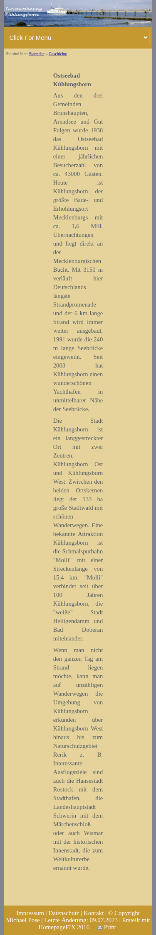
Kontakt (94, 913)
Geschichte (58, 53)
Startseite (37, 53)
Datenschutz (63, 913)
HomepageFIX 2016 (63, 927)
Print (106, 927)
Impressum (30, 913)
